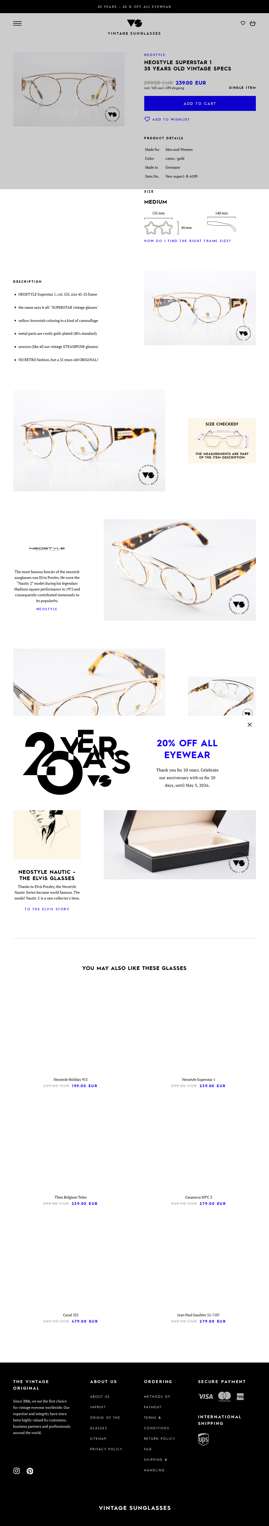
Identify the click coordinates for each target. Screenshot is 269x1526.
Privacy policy (106, 1449)
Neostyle (47, 609)
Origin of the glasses (105, 1422)
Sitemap (98, 1438)
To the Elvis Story (47, 909)
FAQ (148, 1449)
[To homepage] (134, 1508)
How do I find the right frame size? (187, 241)
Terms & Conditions (156, 1422)
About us (100, 1396)
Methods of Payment (157, 1401)
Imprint (98, 1407)
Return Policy (159, 1438)
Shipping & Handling (155, 1464)
